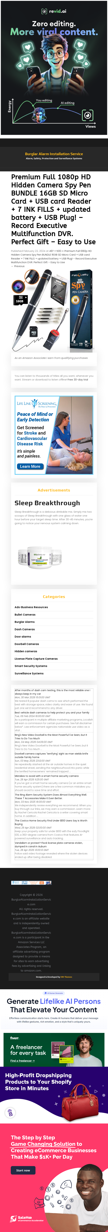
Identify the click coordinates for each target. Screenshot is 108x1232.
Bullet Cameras (25, 614)
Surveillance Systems (29, 673)
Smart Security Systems (31, 666)
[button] (54, 169)
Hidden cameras (26, 651)
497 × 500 (55, 251)
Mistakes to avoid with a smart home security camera (47, 776)
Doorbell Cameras (27, 644)
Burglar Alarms (25, 622)
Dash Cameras (25, 629)
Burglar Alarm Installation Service (54, 154)
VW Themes (66, 977)
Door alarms (23, 636)
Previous (18, 266)
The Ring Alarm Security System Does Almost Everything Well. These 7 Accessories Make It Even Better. (51, 796)
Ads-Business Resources (31, 607)
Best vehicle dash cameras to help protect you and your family (52, 712)
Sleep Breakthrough (47, 503)
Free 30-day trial (78, 379)
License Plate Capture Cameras (36, 659)
